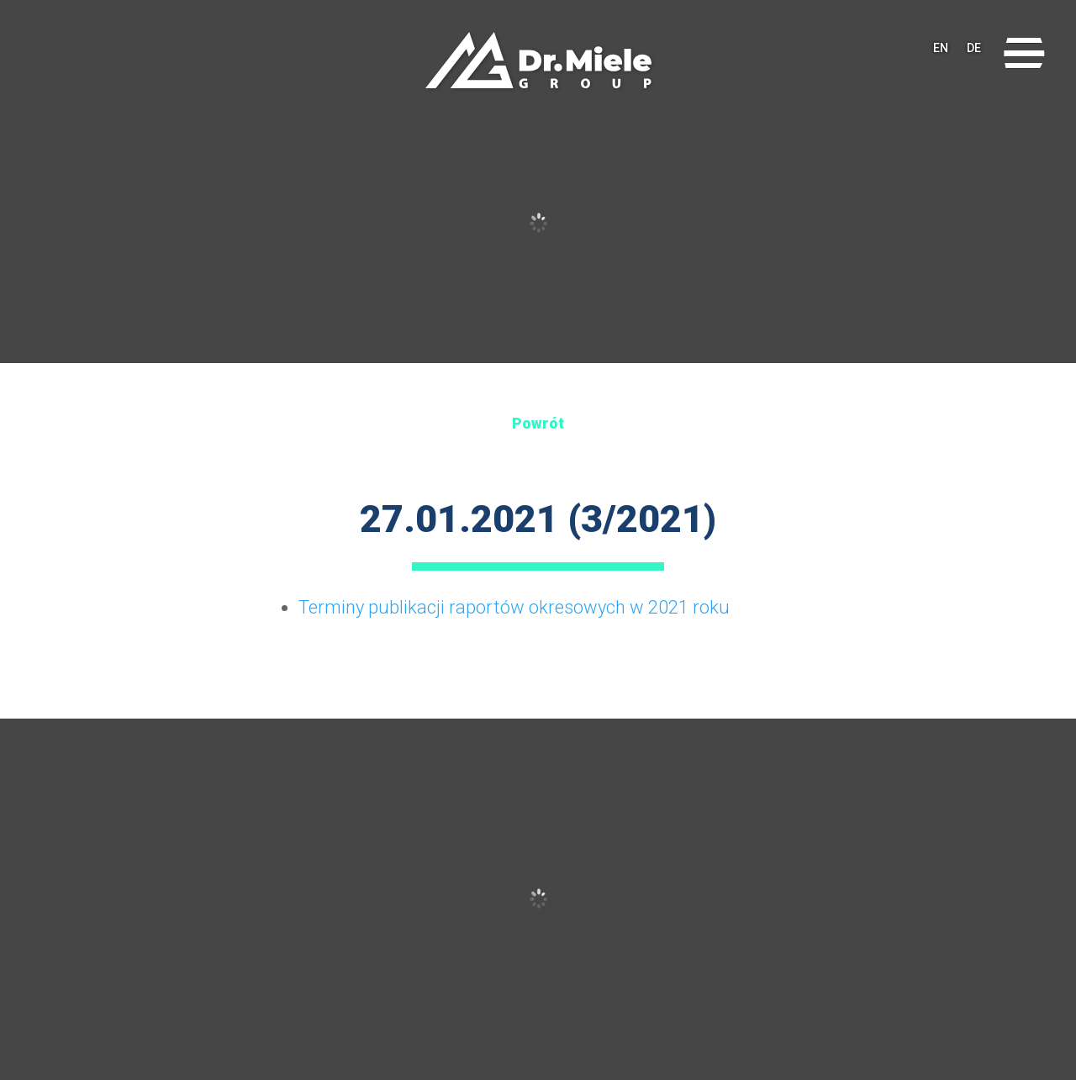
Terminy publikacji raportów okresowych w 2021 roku (514, 607)
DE (974, 54)
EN (940, 54)
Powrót (538, 423)
